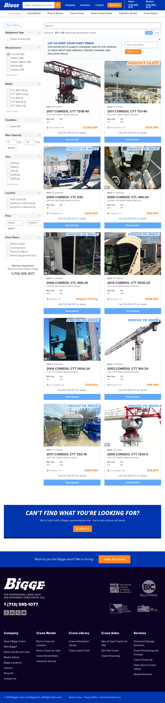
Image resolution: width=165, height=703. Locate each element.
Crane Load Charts (79, 650)
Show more (12, 75)
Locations (85, 5)
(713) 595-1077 (151, 6)
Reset (11, 148)
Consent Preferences (110, 697)
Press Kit (9, 673)
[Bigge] (11, 5)
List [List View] (157, 32)
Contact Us (10, 678)
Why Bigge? (10, 646)
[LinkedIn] (12, 612)
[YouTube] (23, 612)
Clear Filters (13, 25)
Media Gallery (11, 657)
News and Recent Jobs (17, 652)
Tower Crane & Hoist (101, 13)
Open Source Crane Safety (145, 667)
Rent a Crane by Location (45, 643)
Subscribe (133, 51)
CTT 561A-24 (19, 94)
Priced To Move (19, 251)
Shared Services (143, 674)
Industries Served (128, 13)
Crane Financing (110, 656)
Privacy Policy (91, 697)
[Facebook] (6, 612)
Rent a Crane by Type (48, 650)
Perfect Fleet (17, 244)
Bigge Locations (13, 662)
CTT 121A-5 (18, 105)
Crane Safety (150, 13)
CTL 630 (16, 98)
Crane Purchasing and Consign (146, 652)
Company (70, 5)
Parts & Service (55, 13)
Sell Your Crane (110, 650)
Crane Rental (34, 13)
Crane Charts (77, 13)
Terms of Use (75, 697)
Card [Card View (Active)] (148, 32)
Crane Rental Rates (47, 656)
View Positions (114, 559)
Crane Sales (14, 13)
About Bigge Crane (14, 641)
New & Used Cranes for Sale (114, 643)
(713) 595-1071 (133, 6)
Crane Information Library (79, 643)
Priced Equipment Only (23, 255)
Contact (99, 5)
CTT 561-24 (18, 102)
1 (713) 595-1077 (22, 274)
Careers (114, 5)
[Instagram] (18, 612)
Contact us (82, 528)
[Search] (57, 5)
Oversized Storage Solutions (144, 643)
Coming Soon (18, 247)
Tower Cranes (20, 39)
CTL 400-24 (18, 90)
